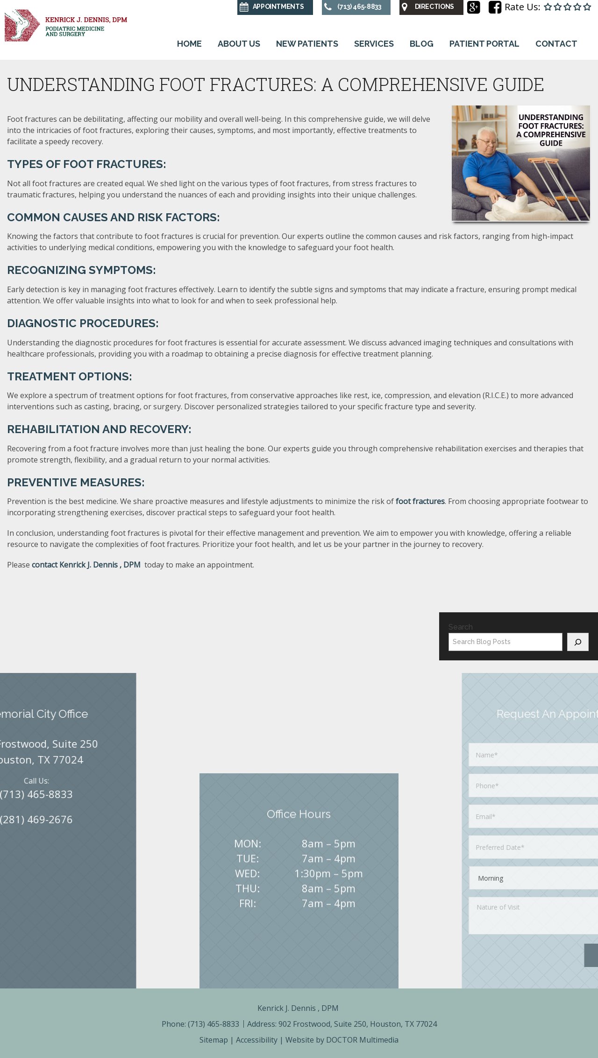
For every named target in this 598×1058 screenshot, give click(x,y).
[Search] (578, 642)
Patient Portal (484, 44)
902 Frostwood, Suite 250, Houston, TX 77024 (357, 1024)
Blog (422, 44)
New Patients (307, 44)
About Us (239, 44)
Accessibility (257, 1040)
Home (189, 44)
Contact (556, 44)
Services (374, 44)
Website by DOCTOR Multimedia (342, 1040)
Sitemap (213, 1040)
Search (460, 627)
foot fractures (420, 501)
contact (87, 565)
